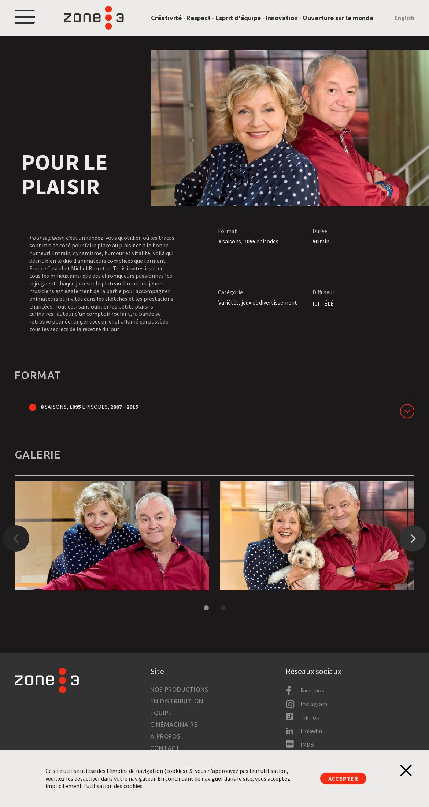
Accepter (343, 778)
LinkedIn (311, 731)
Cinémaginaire (173, 724)
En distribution (176, 701)
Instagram (313, 703)
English (404, 17)
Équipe (161, 713)
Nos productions (179, 689)
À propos (165, 736)
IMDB (307, 744)
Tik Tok (309, 717)
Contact (165, 748)
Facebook (312, 690)
